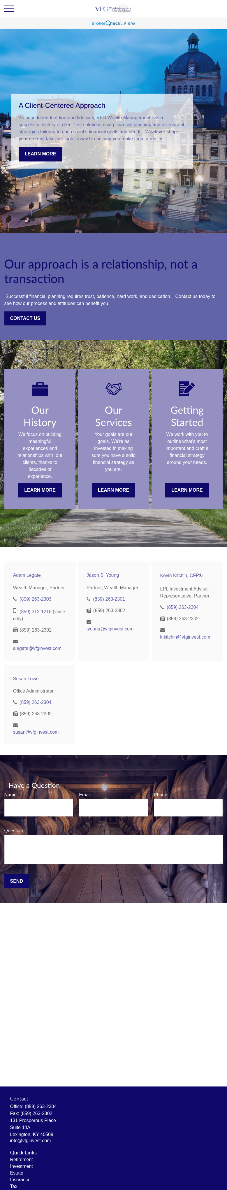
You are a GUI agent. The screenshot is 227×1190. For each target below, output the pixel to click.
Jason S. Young (103, 575)
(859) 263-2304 (182, 607)
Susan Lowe (26, 678)
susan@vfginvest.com (36, 732)
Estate (16, 1172)
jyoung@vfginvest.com (110, 628)
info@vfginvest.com (30, 1140)
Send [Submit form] (16, 881)
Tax (13, 1186)
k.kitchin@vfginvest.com (185, 637)
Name (10, 794)
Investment (21, 1166)
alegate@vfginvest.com (37, 648)
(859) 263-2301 (109, 599)
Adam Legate (27, 575)
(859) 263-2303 (35, 599)
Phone (160, 794)
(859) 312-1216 (35, 611)
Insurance (20, 1179)
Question (13, 830)
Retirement (21, 1159)
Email (85, 794)
